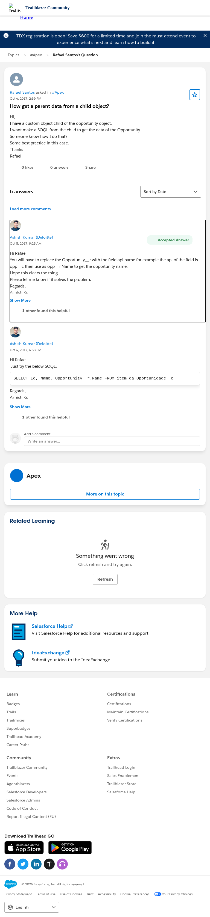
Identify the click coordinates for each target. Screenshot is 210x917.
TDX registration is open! (41, 36)
